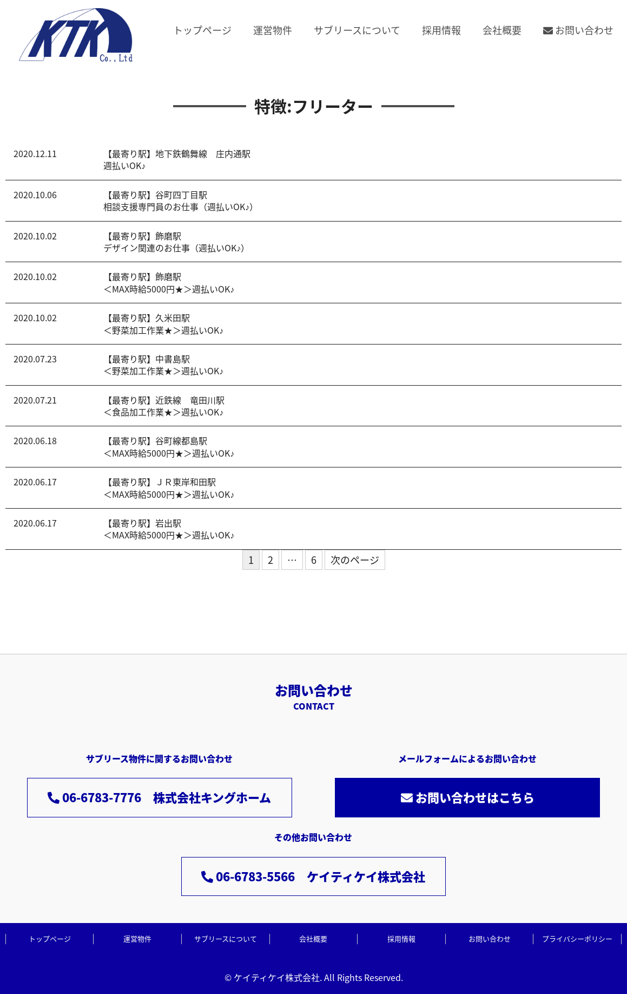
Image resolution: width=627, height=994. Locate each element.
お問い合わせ (578, 30)
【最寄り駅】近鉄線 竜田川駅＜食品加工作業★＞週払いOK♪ (164, 405)
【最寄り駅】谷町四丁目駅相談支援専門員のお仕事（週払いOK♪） (180, 200)
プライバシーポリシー (577, 938)
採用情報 (441, 30)
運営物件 (272, 30)
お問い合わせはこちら (467, 797)
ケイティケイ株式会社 (277, 977)
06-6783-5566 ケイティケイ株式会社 (313, 876)
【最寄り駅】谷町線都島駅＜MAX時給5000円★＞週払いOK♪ (168, 446)
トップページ (202, 30)
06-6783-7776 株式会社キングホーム (159, 797)
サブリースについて (357, 30)
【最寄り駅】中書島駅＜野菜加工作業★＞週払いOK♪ (163, 364)
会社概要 (502, 30)
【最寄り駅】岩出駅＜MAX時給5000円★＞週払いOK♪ (168, 528)
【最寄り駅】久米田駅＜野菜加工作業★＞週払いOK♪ (163, 323)
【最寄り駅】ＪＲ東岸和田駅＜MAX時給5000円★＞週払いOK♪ (168, 487)
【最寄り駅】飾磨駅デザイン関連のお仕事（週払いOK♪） (176, 241)
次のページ (355, 560)
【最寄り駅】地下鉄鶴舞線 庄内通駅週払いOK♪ (176, 159)
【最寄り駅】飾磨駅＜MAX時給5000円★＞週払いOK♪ (168, 282)
